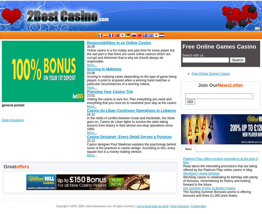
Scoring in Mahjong (104, 69)
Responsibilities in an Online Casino (119, 43)
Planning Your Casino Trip (110, 92)
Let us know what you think (152, 206)
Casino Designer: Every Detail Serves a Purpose (129, 137)
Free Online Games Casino (211, 74)
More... (92, 65)
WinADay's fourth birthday (201, 173)
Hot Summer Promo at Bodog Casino (209, 188)
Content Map (198, 206)
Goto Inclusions (13, 120)
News (188, 148)
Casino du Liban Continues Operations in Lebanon (131, 110)
